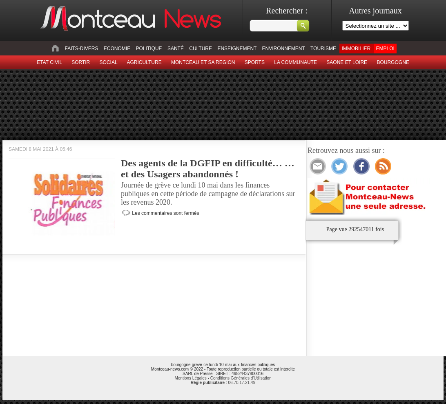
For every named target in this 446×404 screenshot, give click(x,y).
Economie (117, 48)
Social (109, 62)
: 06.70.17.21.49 (223, 382)
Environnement (283, 48)
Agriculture (144, 62)
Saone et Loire (346, 62)
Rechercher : (287, 10)
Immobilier (355, 48)
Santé (175, 48)
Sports (255, 62)
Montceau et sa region (203, 62)
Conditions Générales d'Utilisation (241, 378)
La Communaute (295, 62)
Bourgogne (393, 62)
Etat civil (49, 62)
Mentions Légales (190, 378)
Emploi (385, 48)
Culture (200, 48)
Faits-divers (81, 48)
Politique (149, 48)
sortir (80, 62)
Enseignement (236, 48)
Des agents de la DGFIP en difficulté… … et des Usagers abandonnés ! (207, 168)
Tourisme (323, 48)
